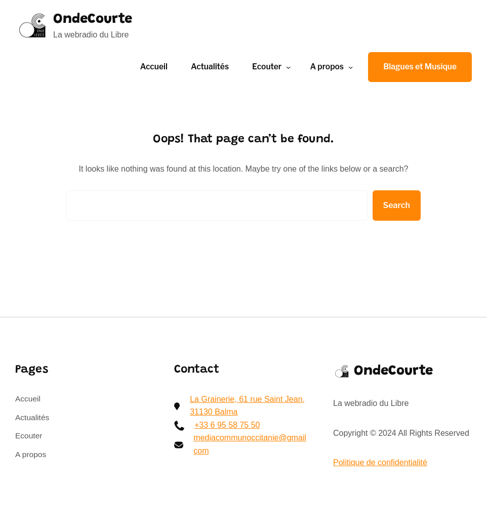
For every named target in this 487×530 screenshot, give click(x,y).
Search (396, 205)
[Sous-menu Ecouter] (288, 67)
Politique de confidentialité (380, 462)
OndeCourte (95, 19)
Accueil (154, 66)
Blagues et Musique (420, 66)
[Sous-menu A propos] (350, 67)
